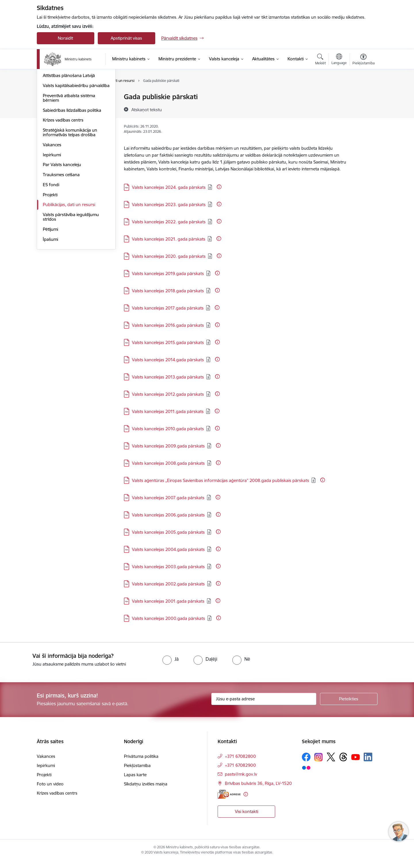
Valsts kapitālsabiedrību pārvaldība (65, 149)
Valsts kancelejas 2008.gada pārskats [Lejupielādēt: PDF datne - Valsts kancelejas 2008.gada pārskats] (168, 463)
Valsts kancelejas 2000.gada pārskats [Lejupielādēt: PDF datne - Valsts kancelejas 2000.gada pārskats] (168, 618)
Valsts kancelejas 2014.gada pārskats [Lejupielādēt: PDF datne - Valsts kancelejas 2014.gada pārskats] (168, 359)
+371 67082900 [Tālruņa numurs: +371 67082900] (240, 765)
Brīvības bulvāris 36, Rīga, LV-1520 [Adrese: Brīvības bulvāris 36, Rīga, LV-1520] (258, 783)
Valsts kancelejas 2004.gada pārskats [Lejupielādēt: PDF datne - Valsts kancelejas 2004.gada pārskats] (168, 549)
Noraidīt (65, 38)
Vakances (52, 211)
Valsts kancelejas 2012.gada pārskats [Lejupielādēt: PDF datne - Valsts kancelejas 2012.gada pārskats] (168, 394)
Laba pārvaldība (58, 107)
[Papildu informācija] (219, 186)
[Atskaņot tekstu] (146, 109)
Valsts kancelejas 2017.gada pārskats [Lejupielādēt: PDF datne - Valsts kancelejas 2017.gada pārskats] (168, 308)
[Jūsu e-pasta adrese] (263, 699)
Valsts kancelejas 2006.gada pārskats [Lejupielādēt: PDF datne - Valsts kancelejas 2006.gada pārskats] (168, 515)
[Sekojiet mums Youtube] (355, 756)
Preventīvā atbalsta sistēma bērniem (69, 164)
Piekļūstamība (137, 765)
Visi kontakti (246, 811)
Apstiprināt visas (126, 38)
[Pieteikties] (348, 699)
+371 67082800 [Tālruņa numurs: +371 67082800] (240, 756)
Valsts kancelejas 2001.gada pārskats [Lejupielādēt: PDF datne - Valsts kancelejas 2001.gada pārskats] (168, 601)
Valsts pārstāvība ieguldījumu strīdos (71, 283)
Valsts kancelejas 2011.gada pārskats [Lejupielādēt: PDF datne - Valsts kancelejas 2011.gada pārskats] (168, 411)
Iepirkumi (52, 221)
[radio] (170, 659)
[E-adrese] (229, 794)
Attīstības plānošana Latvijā (69, 137)
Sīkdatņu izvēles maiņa (145, 784)
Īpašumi (50, 305)
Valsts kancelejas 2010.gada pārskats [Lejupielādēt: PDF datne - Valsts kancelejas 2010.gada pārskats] (168, 428)
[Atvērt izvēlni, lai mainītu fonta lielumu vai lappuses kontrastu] (363, 60)
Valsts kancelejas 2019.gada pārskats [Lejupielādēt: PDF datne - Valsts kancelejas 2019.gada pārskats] (168, 273)
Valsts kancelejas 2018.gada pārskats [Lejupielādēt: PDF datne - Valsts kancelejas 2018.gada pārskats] (168, 290)
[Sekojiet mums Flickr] (306, 767)
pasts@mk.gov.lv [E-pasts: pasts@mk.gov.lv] (241, 774)
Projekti (50, 261)
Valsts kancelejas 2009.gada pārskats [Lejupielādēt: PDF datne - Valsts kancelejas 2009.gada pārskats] (168, 446)
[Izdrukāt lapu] (363, 94)
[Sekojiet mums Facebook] (306, 757)
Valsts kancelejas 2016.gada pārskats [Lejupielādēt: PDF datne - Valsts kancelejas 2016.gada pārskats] (168, 325)
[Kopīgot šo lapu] (363, 109)
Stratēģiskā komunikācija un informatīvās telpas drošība (70, 198)
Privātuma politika (141, 756)
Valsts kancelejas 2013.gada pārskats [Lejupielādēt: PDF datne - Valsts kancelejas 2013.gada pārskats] (168, 377)
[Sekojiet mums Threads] (343, 757)
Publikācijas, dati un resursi (69, 270)
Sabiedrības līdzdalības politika (72, 176)
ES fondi (51, 250)
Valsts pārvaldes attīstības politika (75, 97)
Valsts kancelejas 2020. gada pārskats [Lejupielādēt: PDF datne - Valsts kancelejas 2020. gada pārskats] (169, 256)
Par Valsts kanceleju (62, 230)
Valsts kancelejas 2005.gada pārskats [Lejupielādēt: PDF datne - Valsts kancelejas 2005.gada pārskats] (168, 532)
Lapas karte (135, 774)
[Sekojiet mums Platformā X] (331, 757)
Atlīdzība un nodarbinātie (67, 127)
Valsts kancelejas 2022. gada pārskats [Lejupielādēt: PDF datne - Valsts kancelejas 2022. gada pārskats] (169, 221)
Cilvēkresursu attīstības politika (72, 117)
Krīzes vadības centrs (63, 186)
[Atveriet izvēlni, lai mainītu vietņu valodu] (339, 59)
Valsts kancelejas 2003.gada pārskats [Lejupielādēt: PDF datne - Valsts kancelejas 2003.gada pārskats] (168, 566)
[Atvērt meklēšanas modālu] (320, 60)
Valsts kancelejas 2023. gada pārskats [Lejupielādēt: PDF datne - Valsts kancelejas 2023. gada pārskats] (169, 204)
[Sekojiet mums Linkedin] (368, 757)
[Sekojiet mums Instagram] (318, 757)
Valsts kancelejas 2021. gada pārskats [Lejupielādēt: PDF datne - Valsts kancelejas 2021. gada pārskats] (168, 239)
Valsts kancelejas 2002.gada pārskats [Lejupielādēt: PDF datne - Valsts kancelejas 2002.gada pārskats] (168, 584)
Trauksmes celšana (61, 240)
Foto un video (50, 784)
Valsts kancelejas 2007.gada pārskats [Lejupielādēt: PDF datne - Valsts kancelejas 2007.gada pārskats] (168, 497)
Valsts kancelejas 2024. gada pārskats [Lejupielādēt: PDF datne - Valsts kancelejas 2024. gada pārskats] (169, 187)
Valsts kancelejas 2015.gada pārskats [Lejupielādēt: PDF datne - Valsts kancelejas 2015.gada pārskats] (168, 342)
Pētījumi (50, 295)
